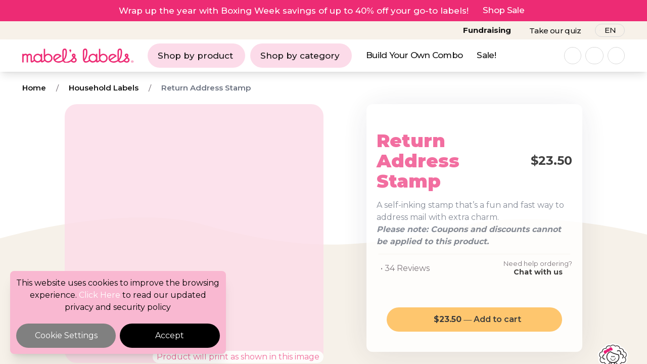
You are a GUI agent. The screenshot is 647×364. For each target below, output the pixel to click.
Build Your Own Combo (414, 55)
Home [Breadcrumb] (34, 88)
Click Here (99, 295)
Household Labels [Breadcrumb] (103, 88)
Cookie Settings (66, 335)
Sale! (486, 55)
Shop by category (300, 56)
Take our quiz (555, 30)
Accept (169, 335)
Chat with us (538, 272)
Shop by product (195, 56)
